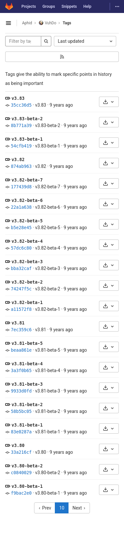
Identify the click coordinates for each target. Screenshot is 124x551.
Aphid (27, 23)
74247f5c (21, 289)
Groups (49, 6)
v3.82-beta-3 (27, 261)
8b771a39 (21, 125)
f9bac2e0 (21, 493)
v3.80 (17, 445)
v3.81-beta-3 (27, 384)
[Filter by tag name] (23, 41)
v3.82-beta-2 (27, 282)
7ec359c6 (21, 329)
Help (87, 6)
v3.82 (17, 159)
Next (78, 507)
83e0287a (21, 431)
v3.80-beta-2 (27, 465)
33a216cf (21, 452)
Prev (44, 507)
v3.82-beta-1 (27, 302)
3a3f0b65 (21, 370)
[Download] (109, 102)
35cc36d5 (21, 105)
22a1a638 (21, 207)
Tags (67, 23)
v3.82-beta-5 (27, 220)
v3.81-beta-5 (27, 343)
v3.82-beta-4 (27, 241)
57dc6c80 (21, 248)
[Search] (46, 41)
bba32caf (21, 268)
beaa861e (21, 350)
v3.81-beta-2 (27, 404)
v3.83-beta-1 (27, 139)
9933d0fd (21, 391)
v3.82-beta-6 (27, 200)
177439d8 (21, 186)
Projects (28, 6)
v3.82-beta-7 (27, 180)
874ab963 (21, 166)
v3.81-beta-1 (27, 425)
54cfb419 (21, 146)
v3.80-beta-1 (27, 486)
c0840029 (21, 472)
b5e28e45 (21, 227)
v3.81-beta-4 (27, 363)
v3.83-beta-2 (27, 118)
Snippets (69, 6)
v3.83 (17, 98)
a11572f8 (21, 309)
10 (61, 507)
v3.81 (17, 323)
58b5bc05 (21, 411)
